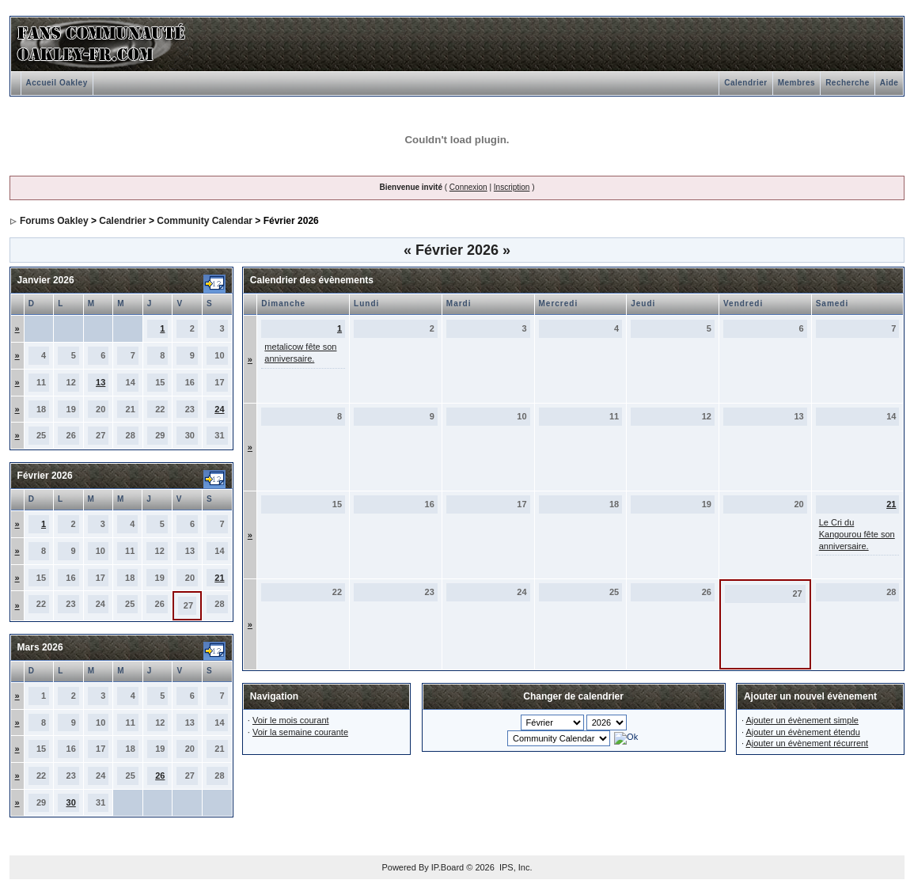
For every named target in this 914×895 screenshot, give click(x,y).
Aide (889, 82)
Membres (796, 82)
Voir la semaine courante (300, 732)
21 (219, 577)
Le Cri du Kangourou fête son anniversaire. (857, 534)
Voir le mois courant (290, 720)
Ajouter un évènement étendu (802, 732)
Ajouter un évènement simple (801, 720)
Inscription (512, 187)
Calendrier (745, 82)
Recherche (847, 82)
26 (160, 775)
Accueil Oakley (57, 82)
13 (100, 382)
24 (219, 409)
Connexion (468, 187)
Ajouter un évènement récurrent (806, 743)
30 (71, 802)
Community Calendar (204, 220)
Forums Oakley (54, 220)
